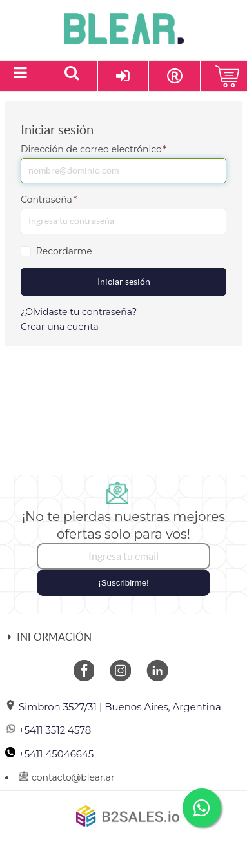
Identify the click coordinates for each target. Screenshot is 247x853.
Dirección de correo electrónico (93, 149)
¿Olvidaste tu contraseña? (79, 312)
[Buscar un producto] (72, 76)
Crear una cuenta (60, 327)
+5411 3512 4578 (48, 730)
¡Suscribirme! (123, 583)
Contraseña (49, 199)
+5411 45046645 (49, 754)
